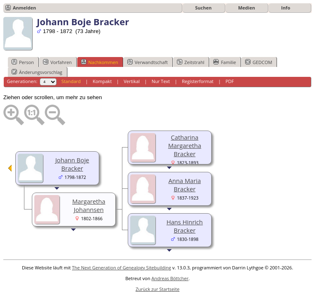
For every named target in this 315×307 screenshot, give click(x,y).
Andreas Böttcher (170, 278)
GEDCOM (258, 62)
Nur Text (161, 81)
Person (23, 62)
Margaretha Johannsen (88, 205)
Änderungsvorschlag (37, 72)
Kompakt (102, 81)
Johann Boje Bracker (72, 164)
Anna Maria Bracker (184, 184)
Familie (224, 62)
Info (285, 8)
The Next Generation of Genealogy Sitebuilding (121, 267)
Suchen (203, 8)
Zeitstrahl (190, 62)
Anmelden (24, 8)
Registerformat (198, 81)
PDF (229, 81)
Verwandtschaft (147, 62)
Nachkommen (99, 62)
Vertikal (132, 81)
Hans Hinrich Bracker (185, 226)
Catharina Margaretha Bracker (184, 145)
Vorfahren (57, 62)
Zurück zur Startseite (157, 289)
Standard (71, 81)
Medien (246, 8)
